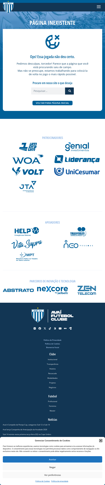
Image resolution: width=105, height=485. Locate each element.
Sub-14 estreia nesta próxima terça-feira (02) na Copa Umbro (27, 434)
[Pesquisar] (69, 91)
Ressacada (52, 373)
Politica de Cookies (42, 481)
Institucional (52, 359)
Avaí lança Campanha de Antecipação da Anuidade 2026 (25, 429)
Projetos (52, 383)
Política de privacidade (59, 481)
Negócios (52, 387)
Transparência (52, 364)
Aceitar (52, 459)
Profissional (52, 401)
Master (52, 411)
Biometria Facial (52, 347)
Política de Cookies (52, 344)
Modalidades (52, 378)
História (52, 369)
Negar (52, 467)
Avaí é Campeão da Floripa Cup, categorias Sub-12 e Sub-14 (26, 425)
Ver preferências (52, 475)
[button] (100, 440)
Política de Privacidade (52, 340)
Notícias (52, 419)
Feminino (52, 406)
